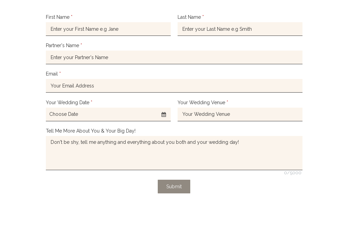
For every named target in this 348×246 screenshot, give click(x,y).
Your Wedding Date (69, 102)
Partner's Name (64, 45)
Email (53, 74)
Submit (174, 186)
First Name (59, 17)
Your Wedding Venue (203, 102)
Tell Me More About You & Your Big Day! (91, 131)
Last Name (191, 17)
